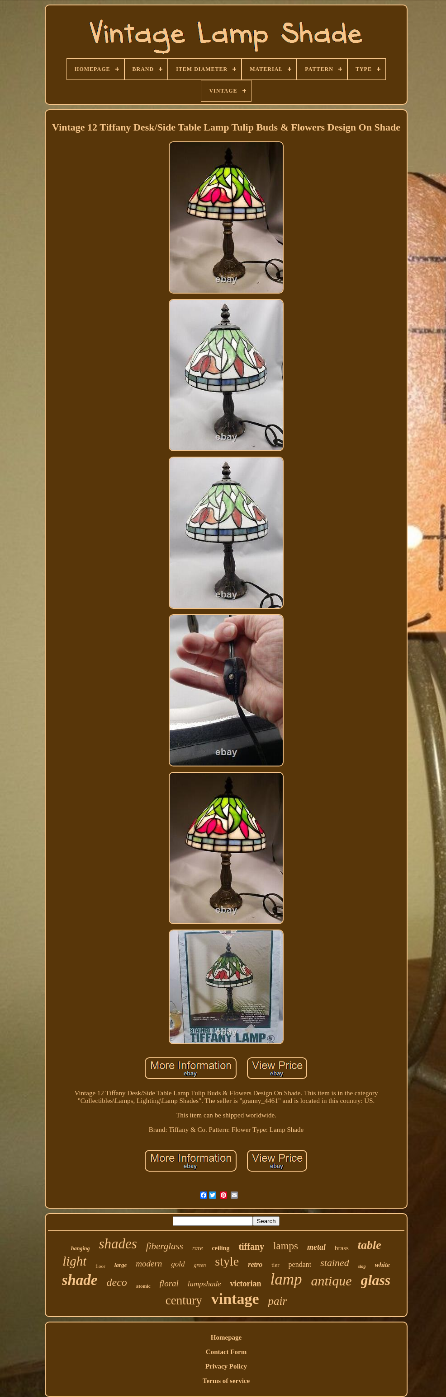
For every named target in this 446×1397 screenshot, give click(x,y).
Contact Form (226, 1351)
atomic (143, 1286)
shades (118, 1244)
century (184, 1300)
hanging (80, 1248)
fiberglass (164, 1246)
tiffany (251, 1247)
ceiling (221, 1248)
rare (197, 1248)
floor (100, 1266)
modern (149, 1263)
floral (169, 1283)
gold (178, 1264)
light (74, 1261)
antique (331, 1280)
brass (342, 1248)
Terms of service (226, 1380)
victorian (245, 1283)
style (227, 1261)
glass (376, 1280)
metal (316, 1247)
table (369, 1245)
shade (80, 1280)
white (382, 1264)
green (200, 1265)
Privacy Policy (226, 1366)
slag (362, 1266)
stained (334, 1262)
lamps (285, 1246)
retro (255, 1264)
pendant (300, 1264)
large (120, 1265)
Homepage (226, 1337)
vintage (235, 1298)
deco (117, 1282)
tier (275, 1265)
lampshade (204, 1284)
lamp (286, 1279)
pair (277, 1301)
